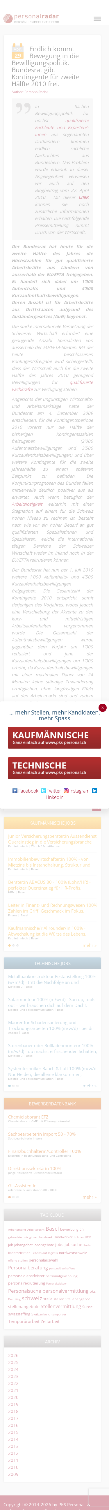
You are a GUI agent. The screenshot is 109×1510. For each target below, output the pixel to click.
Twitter (51, 791)
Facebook (25, 791)
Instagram (77, 791)
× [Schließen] (102, 708)
